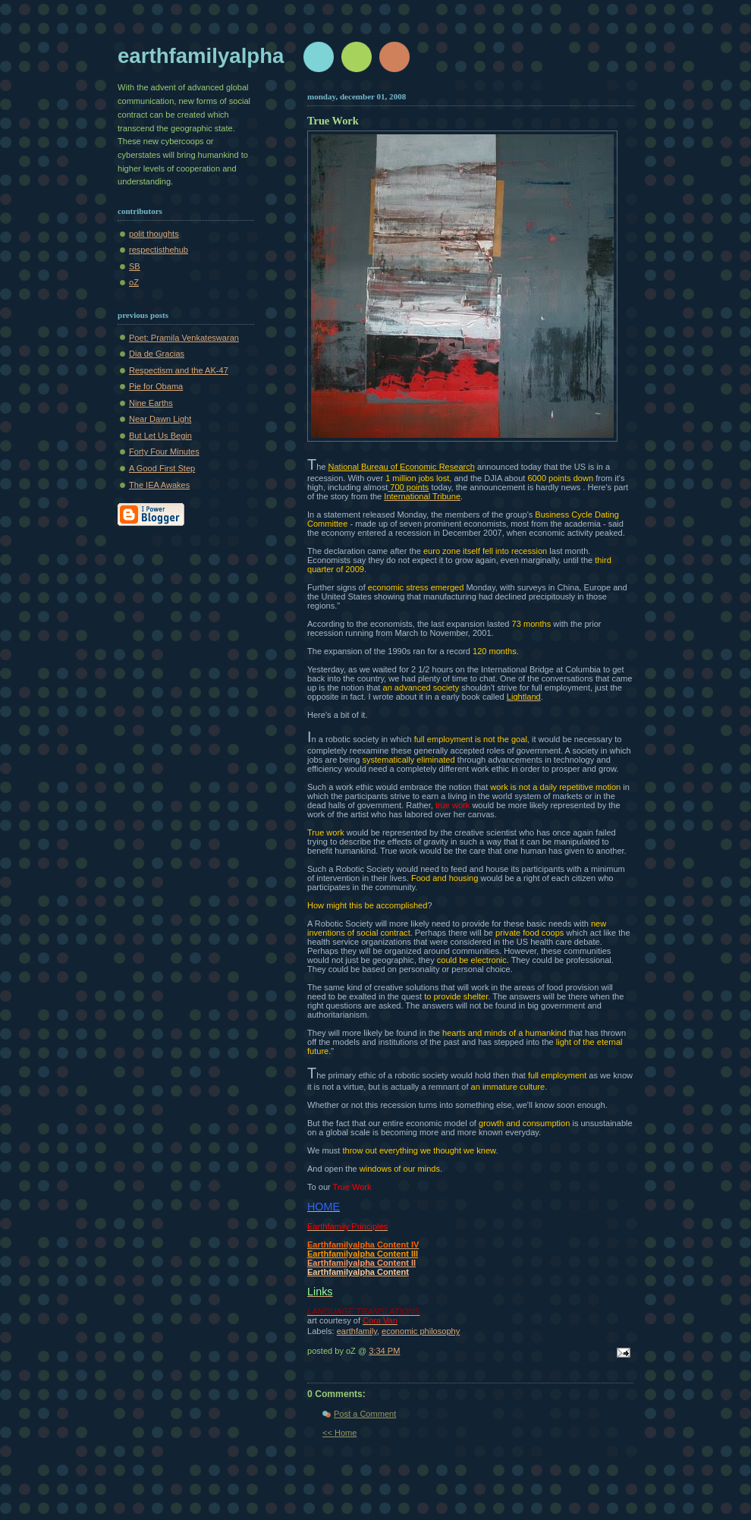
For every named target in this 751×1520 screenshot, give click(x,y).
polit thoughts (154, 233)
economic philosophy (421, 1331)
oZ (134, 282)
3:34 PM (384, 1350)
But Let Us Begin (160, 435)
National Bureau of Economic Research (401, 466)
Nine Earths (151, 403)
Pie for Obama (156, 386)
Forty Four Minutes (164, 451)
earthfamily (357, 1331)
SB (134, 266)
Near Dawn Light (160, 418)
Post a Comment (365, 1413)
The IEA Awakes (159, 484)
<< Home (339, 1432)
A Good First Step (162, 468)
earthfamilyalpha (201, 56)
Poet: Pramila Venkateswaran (184, 337)
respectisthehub (158, 249)
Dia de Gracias (156, 353)
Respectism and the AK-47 (178, 370)
